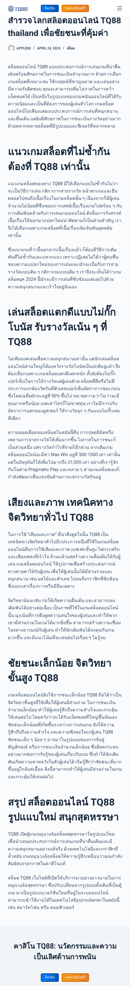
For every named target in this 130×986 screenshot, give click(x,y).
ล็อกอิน (50, 8)
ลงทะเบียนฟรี (75, 8)
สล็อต (71, 48)
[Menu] (119, 8)
